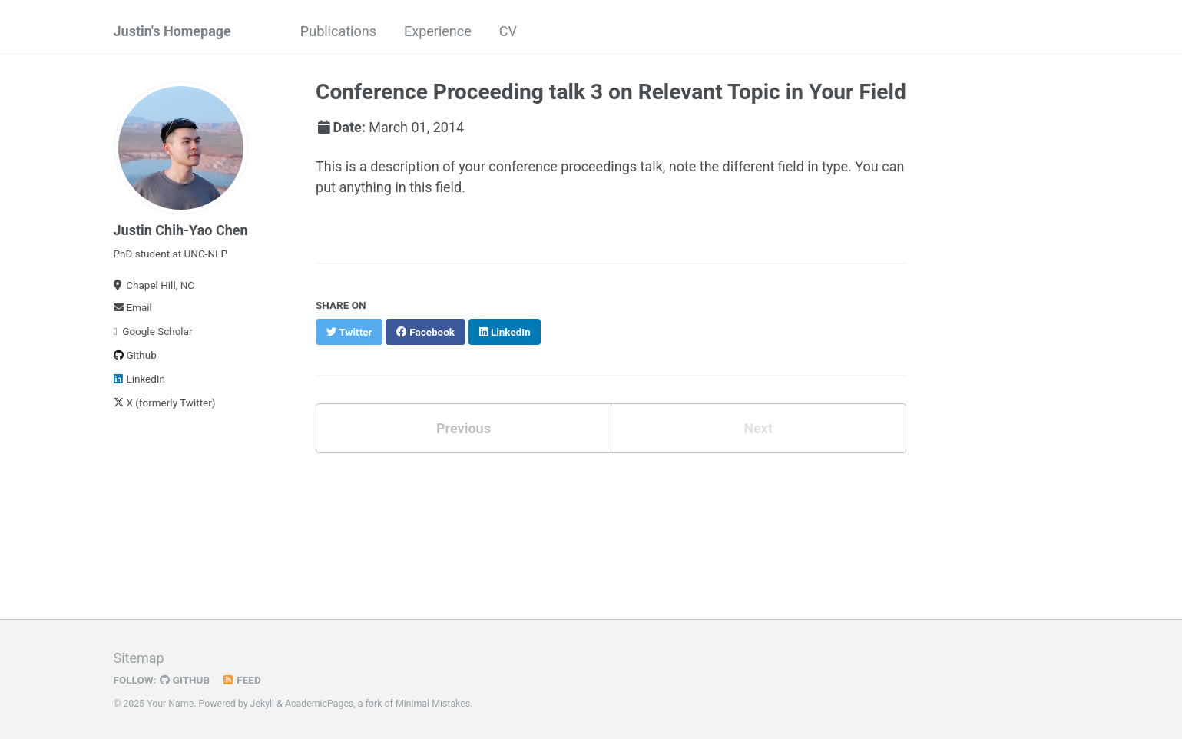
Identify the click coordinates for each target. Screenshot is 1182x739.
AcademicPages (319, 703)
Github (135, 355)
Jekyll (262, 703)
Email (133, 307)
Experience (438, 31)
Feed (241, 680)
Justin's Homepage (172, 31)
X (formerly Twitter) (165, 402)
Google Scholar (153, 331)
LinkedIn (140, 379)
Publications (338, 31)
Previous (463, 428)
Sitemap (139, 658)
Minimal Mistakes (433, 703)
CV (508, 31)
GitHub (185, 680)
